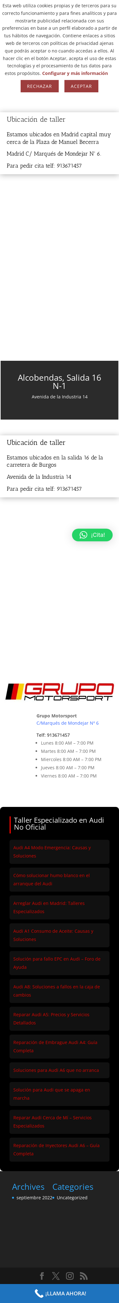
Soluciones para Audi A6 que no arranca (56, 1070)
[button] (92, 535)
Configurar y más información (75, 73)
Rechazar (39, 86)
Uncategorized (72, 1198)
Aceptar (81, 86)
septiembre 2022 (34, 1198)
